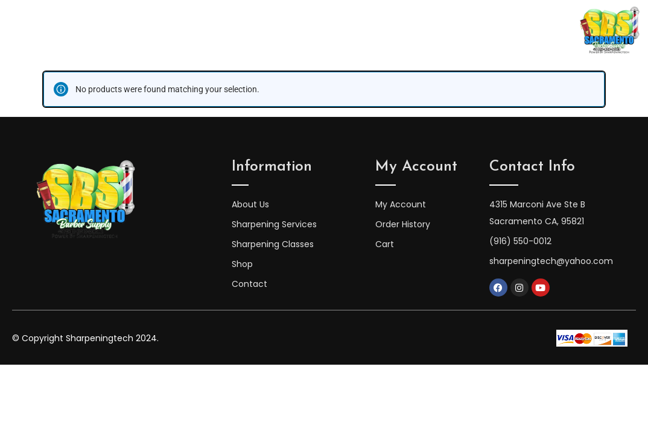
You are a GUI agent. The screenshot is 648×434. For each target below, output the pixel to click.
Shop (454, 30)
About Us (175, 30)
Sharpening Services (374, 30)
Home (119, 30)
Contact (506, 30)
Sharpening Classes (262, 30)
